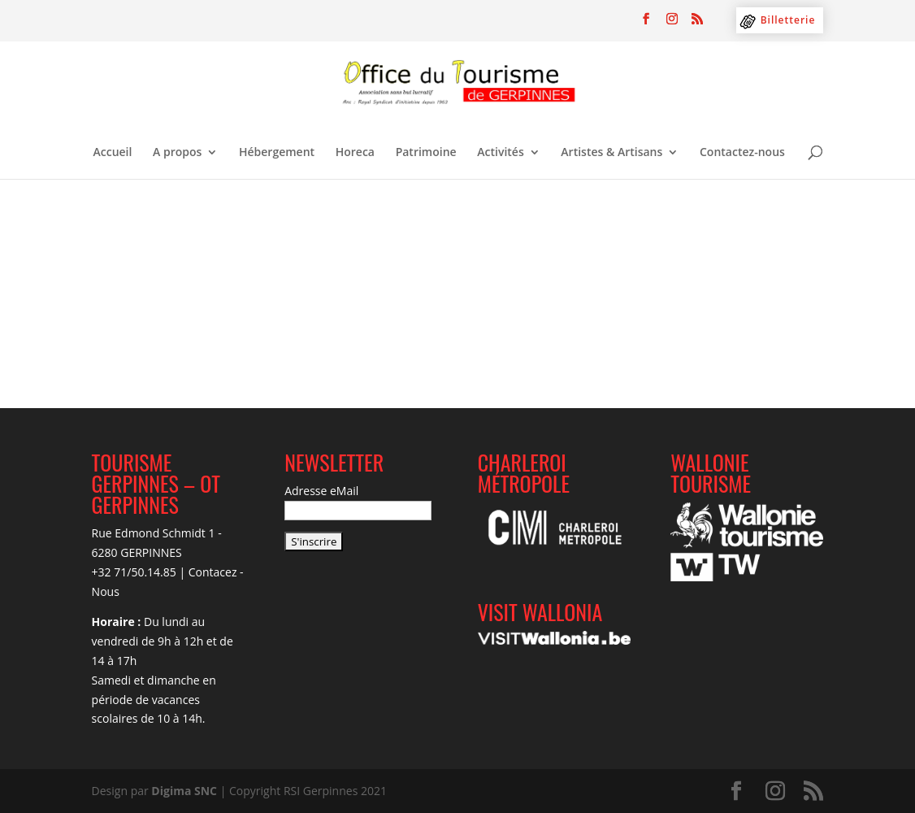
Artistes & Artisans (611, 152)
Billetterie (788, 20)
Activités (500, 152)
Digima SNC (184, 790)
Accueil (112, 152)
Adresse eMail (321, 490)
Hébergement (276, 152)
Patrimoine (426, 152)
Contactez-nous (742, 152)
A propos (177, 152)
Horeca (355, 152)
